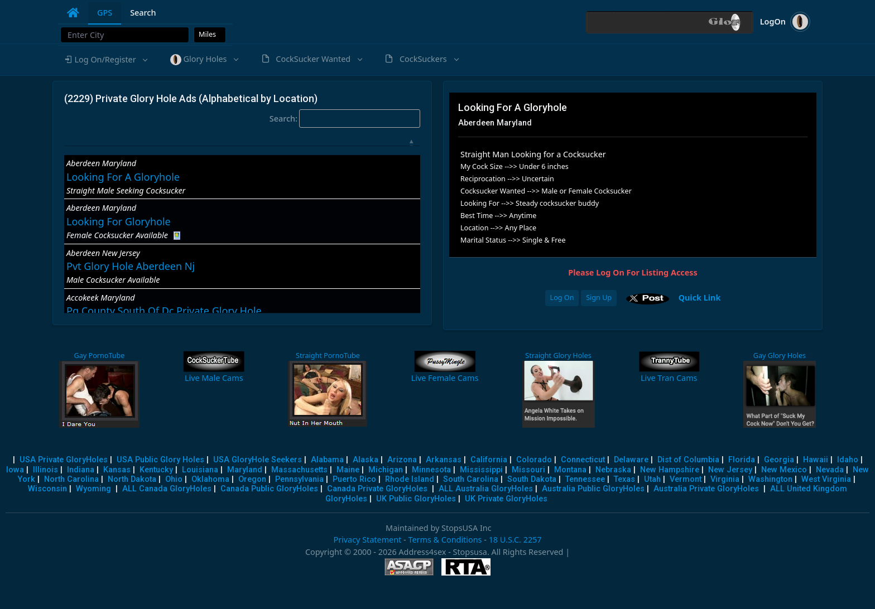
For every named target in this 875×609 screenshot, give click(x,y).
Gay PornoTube (98, 355)
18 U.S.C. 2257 (515, 539)
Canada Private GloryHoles (377, 489)
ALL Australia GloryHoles (486, 489)
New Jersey (730, 470)
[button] (105, 59)
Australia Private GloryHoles (706, 489)
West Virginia (826, 479)
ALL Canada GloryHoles (166, 489)
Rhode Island (409, 479)
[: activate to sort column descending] (242, 143)
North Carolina (71, 479)
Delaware (631, 460)
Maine (347, 470)
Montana (570, 470)
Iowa (15, 470)
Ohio (173, 479)
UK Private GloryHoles (506, 499)
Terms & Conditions (445, 539)
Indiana (80, 470)
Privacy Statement (367, 539)
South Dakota (531, 479)
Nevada (830, 470)
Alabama (327, 460)
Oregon (252, 479)
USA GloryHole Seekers (257, 460)
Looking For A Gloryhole (123, 176)
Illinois (45, 470)
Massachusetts (299, 470)
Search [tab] (143, 12)
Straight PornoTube (326, 355)
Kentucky (156, 470)
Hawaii (815, 460)
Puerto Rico (354, 479)
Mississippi (481, 470)
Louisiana (200, 470)
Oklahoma (210, 479)
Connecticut (583, 460)
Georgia (779, 460)
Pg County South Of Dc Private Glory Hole (164, 310)
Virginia (724, 479)
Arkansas (443, 460)
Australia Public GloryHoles (593, 489)
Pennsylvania (299, 479)
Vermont (685, 479)
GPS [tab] (104, 12)
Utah (652, 479)
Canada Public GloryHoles (269, 489)
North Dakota (132, 479)
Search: (345, 118)
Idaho (847, 460)
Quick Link (700, 297)
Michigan (385, 470)
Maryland (244, 470)
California (488, 460)
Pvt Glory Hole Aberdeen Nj (130, 266)
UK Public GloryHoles (416, 499)
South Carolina (470, 479)
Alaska (365, 460)
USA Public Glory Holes (160, 460)
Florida (741, 460)
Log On (562, 297)
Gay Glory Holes (779, 355)
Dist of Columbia (688, 460)
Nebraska (613, 470)
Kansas (117, 470)
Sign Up (599, 297)
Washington (770, 479)
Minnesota (431, 470)
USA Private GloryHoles (64, 460)
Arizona (402, 460)
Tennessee (585, 479)
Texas (624, 479)
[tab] (73, 12)
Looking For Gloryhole (118, 221)
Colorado (534, 460)
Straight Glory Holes (557, 355)
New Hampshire (669, 470)
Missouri (528, 470)
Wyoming (93, 489)
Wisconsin (47, 489)
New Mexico (784, 470)
